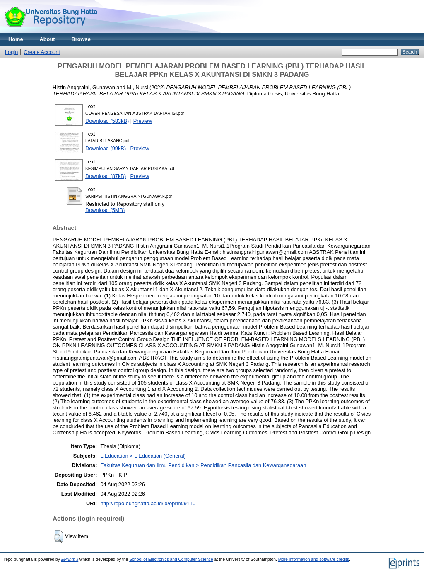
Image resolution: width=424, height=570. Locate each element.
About (47, 39)
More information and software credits (313, 559)
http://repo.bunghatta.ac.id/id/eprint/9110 (147, 503)
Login (11, 52)
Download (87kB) (105, 176)
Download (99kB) (105, 148)
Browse (81, 39)
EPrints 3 (70, 559)
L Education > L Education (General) (143, 456)
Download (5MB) (105, 210)
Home (15, 39)
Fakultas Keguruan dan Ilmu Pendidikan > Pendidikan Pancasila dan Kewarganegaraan (203, 465)
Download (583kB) (107, 121)
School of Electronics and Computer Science (171, 559)
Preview (142, 121)
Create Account (42, 52)
